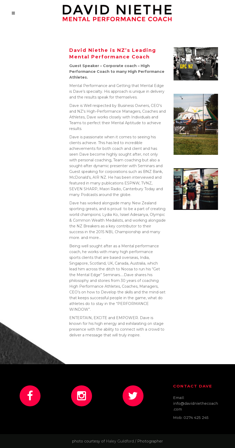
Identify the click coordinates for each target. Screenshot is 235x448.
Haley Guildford (120, 441)
